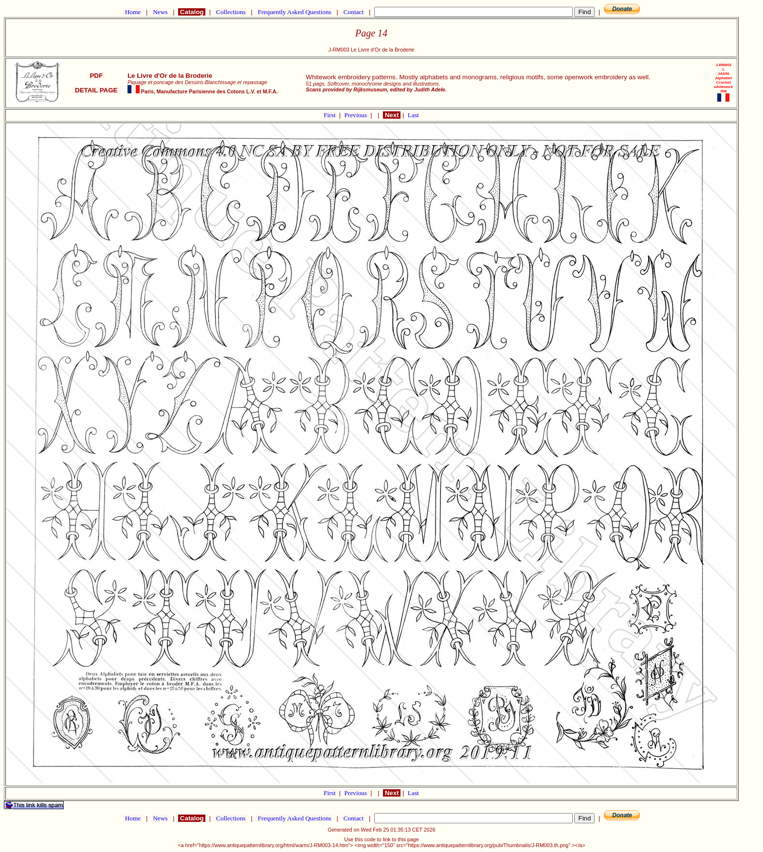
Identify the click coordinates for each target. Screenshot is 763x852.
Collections (231, 12)
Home (132, 12)
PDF (96, 75)
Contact (353, 12)
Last (413, 115)
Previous (357, 115)
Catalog (191, 12)
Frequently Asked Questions (294, 12)
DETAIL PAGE (96, 90)
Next (391, 115)
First (330, 115)
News (160, 12)
